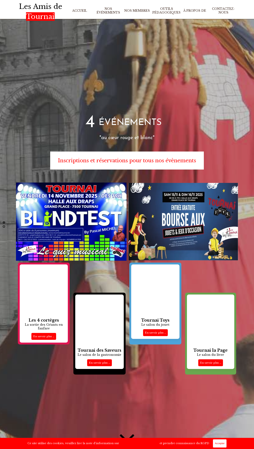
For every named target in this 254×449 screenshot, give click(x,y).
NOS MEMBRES (137, 10)
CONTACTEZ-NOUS (223, 10)
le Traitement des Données (139, 443)
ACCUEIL (79, 10)
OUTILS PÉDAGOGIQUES (166, 10)
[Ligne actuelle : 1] (4, 222)
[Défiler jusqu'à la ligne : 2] (4, 226)
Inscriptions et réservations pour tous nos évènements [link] (127, 160)
